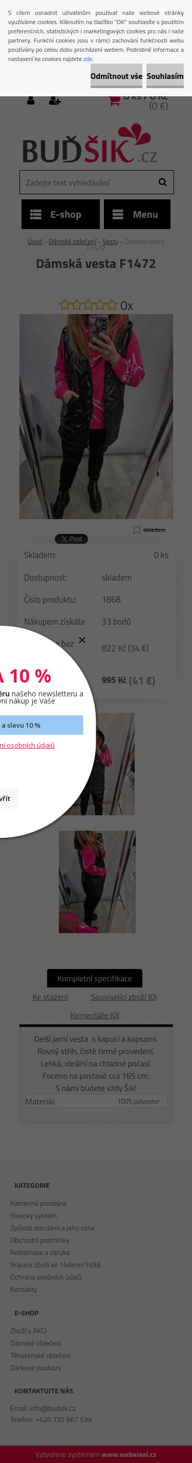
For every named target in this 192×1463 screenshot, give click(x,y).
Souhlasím (165, 76)
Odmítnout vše (117, 76)
